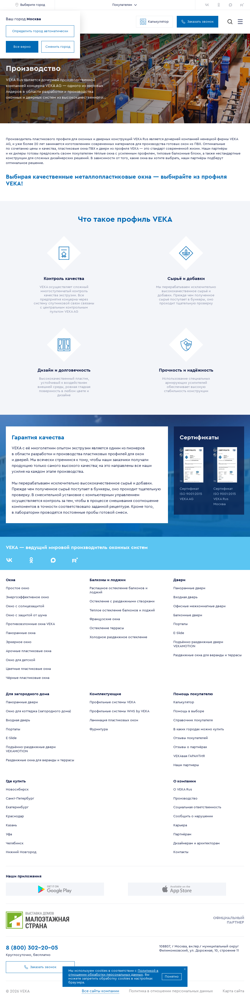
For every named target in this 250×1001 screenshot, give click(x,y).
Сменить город (57, 46)
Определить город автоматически (40, 31)
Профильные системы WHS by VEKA (119, 711)
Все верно (22, 46)
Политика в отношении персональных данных (171, 991)
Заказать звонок (197, 22)
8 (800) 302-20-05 (32, 948)
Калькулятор (154, 22)
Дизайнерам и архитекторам (196, 843)
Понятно (172, 976)
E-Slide (178, 633)
